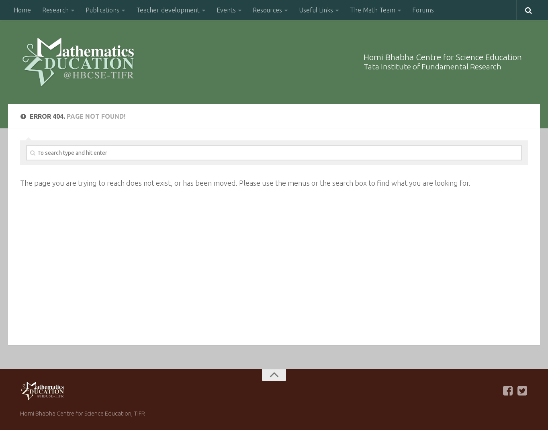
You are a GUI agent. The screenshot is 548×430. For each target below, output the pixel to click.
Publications (102, 10)
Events (226, 10)
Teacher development (168, 10)
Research (55, 10)
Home (22, 10)
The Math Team (372, 10)
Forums (423, 10)
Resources (267, 10)
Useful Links (316, 10)
